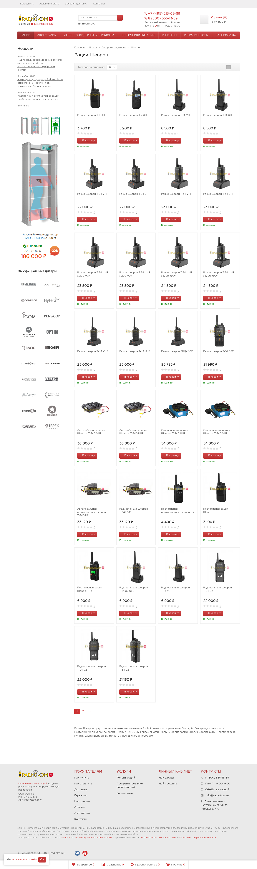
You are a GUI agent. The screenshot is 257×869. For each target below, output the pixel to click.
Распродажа (226, 35)
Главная (79, 48)
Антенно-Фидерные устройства (89, 35)
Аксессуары (46, 35)
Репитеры (169, 35)
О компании (82, 813)
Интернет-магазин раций (32, 784)
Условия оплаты (49, 4)
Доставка (80, 790)
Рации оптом (125, 793)
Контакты (99, 4)
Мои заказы (166, 778)
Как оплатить (83, 784)
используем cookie (24, 859)
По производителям (114, 48)
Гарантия (80, 795)
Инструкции (82, 801)
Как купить (27, 4)
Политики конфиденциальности (197, 838)
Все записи (23, 106)
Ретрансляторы (196, 35)
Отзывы (79, 807)
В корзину (86, 140)
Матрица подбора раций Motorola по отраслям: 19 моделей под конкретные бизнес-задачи (40, 83)
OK (42, 859)
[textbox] (100, 18)
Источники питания (138, 35)
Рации (25, 35)
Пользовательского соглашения (158, 838)
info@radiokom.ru (43, 24)
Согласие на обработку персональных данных (85, 838)
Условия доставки (76, 4)
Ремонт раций (126, 778)
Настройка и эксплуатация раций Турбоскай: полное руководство (38, 97)
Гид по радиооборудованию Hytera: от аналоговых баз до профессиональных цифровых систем (39, 65)
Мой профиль (168, 784)
